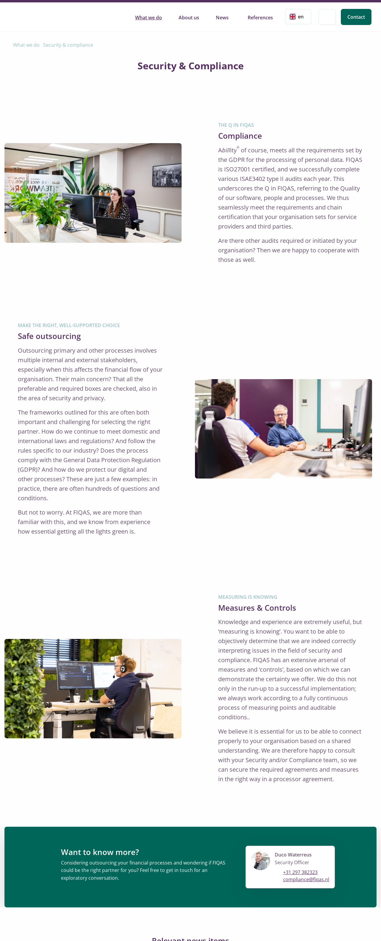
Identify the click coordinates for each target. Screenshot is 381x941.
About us (189, 17)
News (222, 17)
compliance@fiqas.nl (306, 879)
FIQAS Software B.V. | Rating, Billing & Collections (37, 16)
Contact (356, 17)
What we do (148, 17)
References (260, 17)
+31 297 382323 (300, 872)
